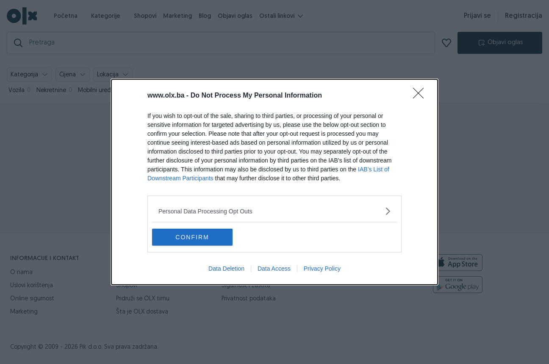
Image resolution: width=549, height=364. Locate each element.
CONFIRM (192, 237)
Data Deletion (226, 268)
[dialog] (274, 182)
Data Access (274, 268)
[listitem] (274, 211)
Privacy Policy (322, 268)
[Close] (421, 96)
